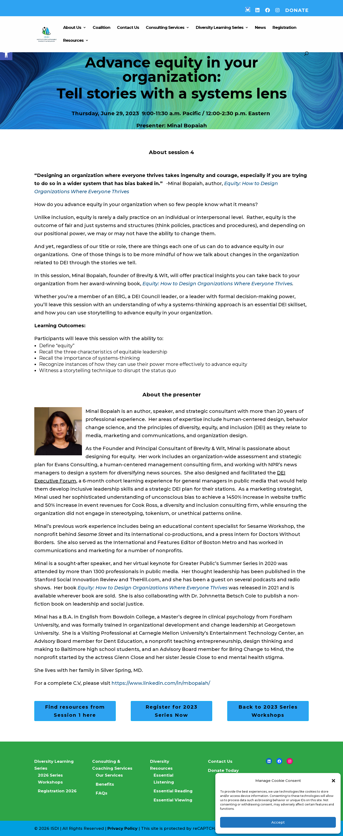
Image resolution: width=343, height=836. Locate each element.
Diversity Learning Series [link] (219, 28)
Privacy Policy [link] (122, 828)
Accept (278, 822)
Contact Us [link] (128, 28)
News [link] (260, 28)
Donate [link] (297, 10)
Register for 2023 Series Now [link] (171, 711)
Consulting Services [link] (165, 28)
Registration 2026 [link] (57, 791)
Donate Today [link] (223, 770)
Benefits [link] (105, 784)
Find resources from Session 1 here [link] (75, 711)
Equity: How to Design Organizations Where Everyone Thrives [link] (217, 283)
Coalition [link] (101, 28)
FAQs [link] (101, 793)
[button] (333, 780)
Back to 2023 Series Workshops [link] (268, 711)
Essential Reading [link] (173, 791)
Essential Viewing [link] (173, 800)
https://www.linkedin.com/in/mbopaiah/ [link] (160, 683)
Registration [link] (284, 28)
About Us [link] (72, 28)
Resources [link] (73, 41)
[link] (6, 54)
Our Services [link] (109, 775)
